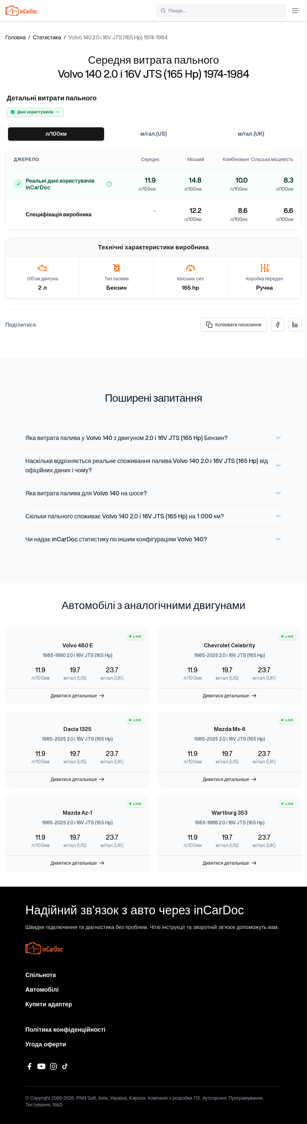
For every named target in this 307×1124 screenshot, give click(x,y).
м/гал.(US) (153, 134)
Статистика (47, 37)
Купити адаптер (48, 1004)
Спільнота (40, 975)
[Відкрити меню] (295, 10)
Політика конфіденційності (65, 1029)
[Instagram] (53, 1066)
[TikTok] (65, 1066)
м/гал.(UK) (251, 134)
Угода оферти (45, 1044)
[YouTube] (41, 1066)
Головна (15, 37)
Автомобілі (42, 989)
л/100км (56, 134)
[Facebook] (29, 1066)
